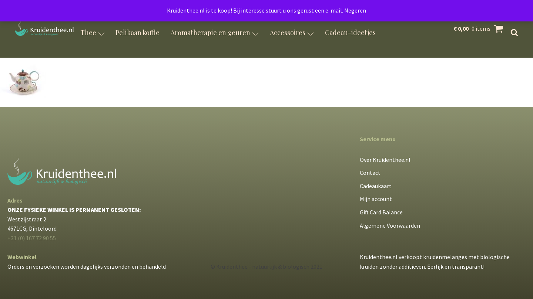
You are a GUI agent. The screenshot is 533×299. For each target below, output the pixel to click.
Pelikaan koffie (137, 32)
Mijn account (376, 199)
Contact (370, 172)
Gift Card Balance (381, 212)
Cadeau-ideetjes (350, 32)
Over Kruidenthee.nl (385, 159)
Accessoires (292, 32)
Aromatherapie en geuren (215, 32)
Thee (92, 32)
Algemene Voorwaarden (390, 225)
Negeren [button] (355, 10)
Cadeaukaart (376, 186)
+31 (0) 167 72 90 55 (31, 238)
